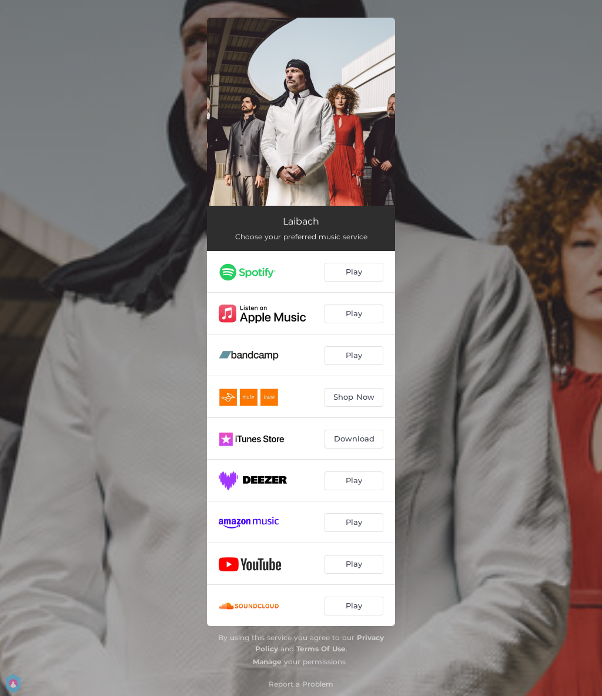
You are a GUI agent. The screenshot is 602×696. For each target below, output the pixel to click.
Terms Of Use (321, 648)
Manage (267, 661)
